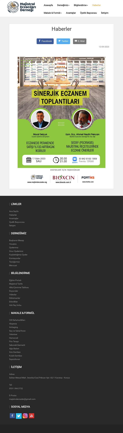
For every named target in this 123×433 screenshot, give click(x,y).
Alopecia (13, 323)
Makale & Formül (53, 13)
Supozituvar (14, 359)
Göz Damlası (14, 352)
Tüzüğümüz (14, 262)
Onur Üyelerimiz (16, 251)
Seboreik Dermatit (17, 345)
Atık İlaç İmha (15, 305)
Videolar (13, 294)
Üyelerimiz (13, 247)
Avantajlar (71, 13)
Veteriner (13, 334)
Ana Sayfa (13, 211)
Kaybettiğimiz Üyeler (18, 254)
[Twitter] (63, 41)
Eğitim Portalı (15, 280)
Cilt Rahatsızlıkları (17, 320)
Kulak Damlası (15, 356)
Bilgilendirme (81, 5)
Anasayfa (48, 5)
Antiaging (13, 327)
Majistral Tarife (16, 284)
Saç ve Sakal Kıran (17, 331)
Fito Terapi (14, 341)
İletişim (104, 13)
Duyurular (13, 291)
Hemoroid (13, 338)
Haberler (96, 5)
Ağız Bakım (14, 348)
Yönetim (13, 244)
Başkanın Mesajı (16, 240)
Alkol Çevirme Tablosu (19, 287)
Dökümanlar (14, 298)
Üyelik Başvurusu (88, 13)
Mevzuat (13, 265)
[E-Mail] (79, 41)
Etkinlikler (13, 302)
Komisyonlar (14, 258)
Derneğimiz (63, 5)
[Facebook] (45, 41)
